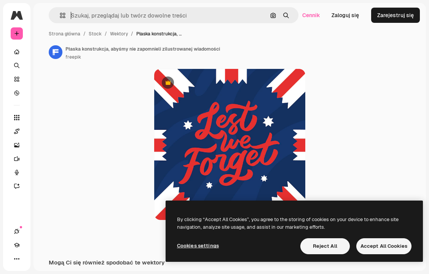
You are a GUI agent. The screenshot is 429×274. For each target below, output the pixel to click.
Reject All (325, 246)
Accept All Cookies (383, 246)
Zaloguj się (345, 15)
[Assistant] (20, 186)
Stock (95, 34)
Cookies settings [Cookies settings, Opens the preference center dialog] (198, 245)
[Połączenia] (17, 231)
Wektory (119, 34)
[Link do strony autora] (55, 52)
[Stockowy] (17, 79)
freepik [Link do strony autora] (73, 57)
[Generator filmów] (20, 159)
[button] (59, 15)
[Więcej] (17, 259)
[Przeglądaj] (17, 93)
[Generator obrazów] (20, 145)
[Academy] (17, 245)
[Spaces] (20, 131)
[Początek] (17, 52)
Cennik (311, 15)
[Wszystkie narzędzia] (17, 118)
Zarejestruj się (395, 15)
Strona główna (64, 34)
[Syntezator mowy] (20, 172)
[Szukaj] (17, 65)
